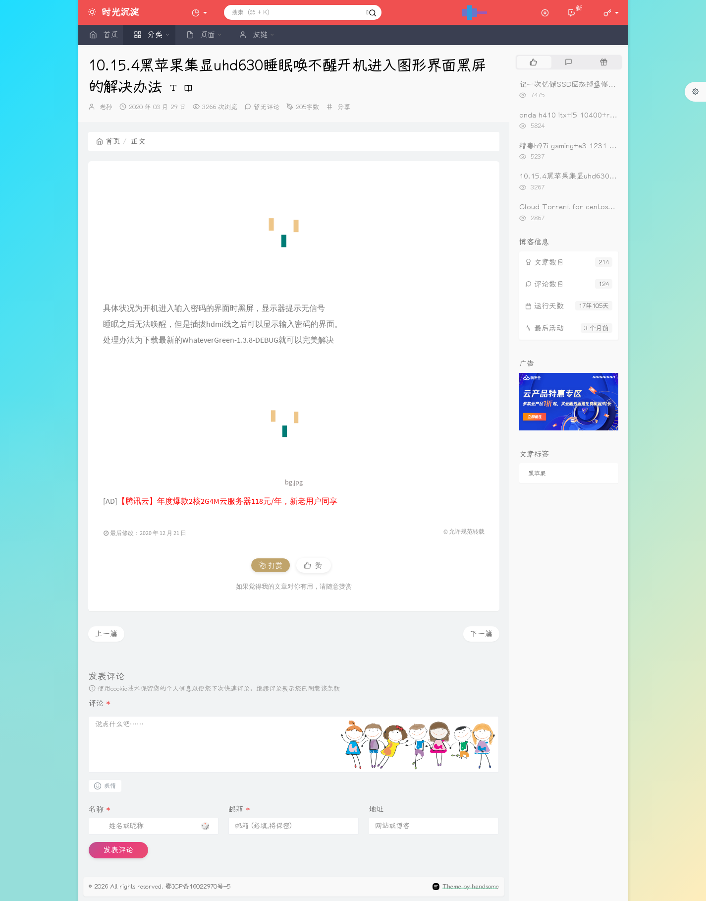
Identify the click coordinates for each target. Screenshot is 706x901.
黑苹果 (537, 473)
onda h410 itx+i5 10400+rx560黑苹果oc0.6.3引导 (605, 115)
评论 (99, 703)
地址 (376, 809)
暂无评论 (266, 107)
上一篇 (106, 633)
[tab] (533, 62)
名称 (99, 809)
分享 (343, 107)
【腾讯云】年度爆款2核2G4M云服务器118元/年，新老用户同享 (227, 501)
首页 (108, 141)
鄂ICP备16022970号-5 (197, 886)
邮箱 (239, 809)
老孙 (106, 107)
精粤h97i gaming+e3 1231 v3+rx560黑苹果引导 (599, 145)
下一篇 (481, 633)
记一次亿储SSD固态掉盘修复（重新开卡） (589, 84)
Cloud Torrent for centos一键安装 (578, 206)
